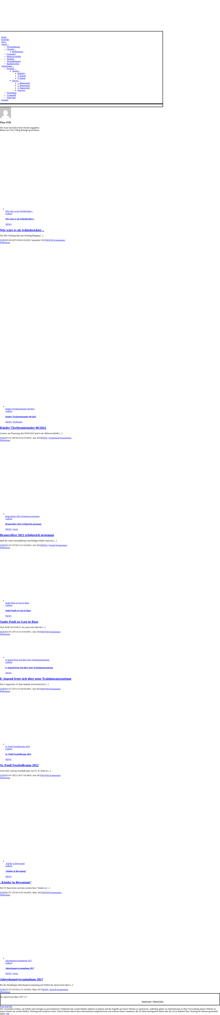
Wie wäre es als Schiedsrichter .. (19, 211)
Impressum (146, 1001)
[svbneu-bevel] (79, 30)
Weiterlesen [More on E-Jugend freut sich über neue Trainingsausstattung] (5, 691)
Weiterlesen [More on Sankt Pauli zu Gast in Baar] (5, 634)
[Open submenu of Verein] (8, 45)
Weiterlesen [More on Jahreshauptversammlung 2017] (5, 992)
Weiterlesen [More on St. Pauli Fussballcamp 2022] (5, 778)
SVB (2, 240)
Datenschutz (158, 1001)
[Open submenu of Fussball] (15, 69)
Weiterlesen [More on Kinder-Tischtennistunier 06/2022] (5, 440)
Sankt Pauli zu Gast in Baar (17, 603)
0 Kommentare (58, 240)
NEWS (8, 224)
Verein (15, 529)
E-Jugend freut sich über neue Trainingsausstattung (27, 660)
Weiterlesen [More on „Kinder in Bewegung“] (5, 895)
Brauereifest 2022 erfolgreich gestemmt (22, 516)
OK (7, 1014)
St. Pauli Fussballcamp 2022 (17, 746)
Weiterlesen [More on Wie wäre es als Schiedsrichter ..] (5, 242)
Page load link (6, 1006)
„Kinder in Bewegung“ (15, 863)
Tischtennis (17, 422)
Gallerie (8, 214)
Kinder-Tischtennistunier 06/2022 (19, 409)
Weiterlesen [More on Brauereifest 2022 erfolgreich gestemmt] (5, 548)
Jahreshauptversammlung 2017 (18, 961)
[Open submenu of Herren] (19, 81)
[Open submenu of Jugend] (19, 71)
